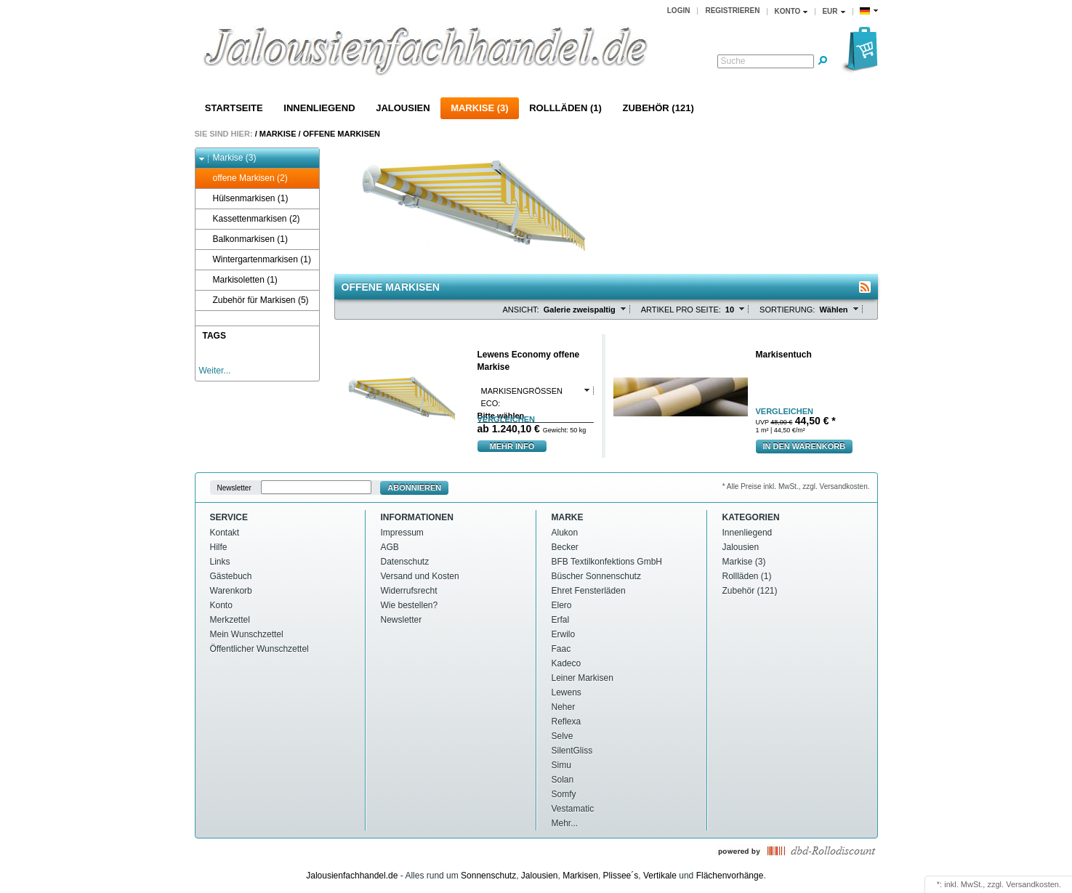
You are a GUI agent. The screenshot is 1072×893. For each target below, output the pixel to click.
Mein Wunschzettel (246, 634)
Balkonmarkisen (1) (243, 239)
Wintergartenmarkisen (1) (255, 259)
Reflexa (566, 721)
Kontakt (225, 533)
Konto (221, 605)
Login (678, 11)
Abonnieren (414, 487)
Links (220, 562)
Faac (561, 649)
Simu (561, 765)
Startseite (234, 107)
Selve (562, 736)
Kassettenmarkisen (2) (249, 219)
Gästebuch (231, 576)
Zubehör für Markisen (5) (254, 300)
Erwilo (564, 634)
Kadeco (566, 663)
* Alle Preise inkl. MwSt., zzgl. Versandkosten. (796, 486)
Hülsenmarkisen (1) (244, 198)
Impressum (402, 533)
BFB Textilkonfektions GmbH (607, 562)
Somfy (564, 794)
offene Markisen (341, 133)
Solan (563, 780)
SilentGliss (572, 750)
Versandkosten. (1033, 884)
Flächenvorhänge (730, 875)
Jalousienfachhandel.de (352, 875)
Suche (733, 61)
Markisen (580, 875)
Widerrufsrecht (409, 591)
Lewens (566, 692)
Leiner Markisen (582, 678)
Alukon (565, 533)
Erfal (561, 620)
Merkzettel (230, 620)
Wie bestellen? (409, 605)
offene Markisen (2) (243, 178)
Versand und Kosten (420, 576)
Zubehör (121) (657, 107)
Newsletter (234, 488)
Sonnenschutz (488, 875)
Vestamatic (573, 809)
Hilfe (218, 547)
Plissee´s (621, 875)
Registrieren (732, 11)
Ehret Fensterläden (589, 591)
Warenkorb (231, 591)
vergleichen (506, 420)
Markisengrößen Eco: (522, 397)
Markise (278, 133)
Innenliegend (319, 107)
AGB (390, 547)
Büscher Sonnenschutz (596, 576)
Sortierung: (787, 309)
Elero (562, 605)
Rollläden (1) (565, 107)
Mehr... (565, 823)
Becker (565, 547)
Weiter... (215, 370)
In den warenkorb (804, 446)
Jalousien (403, 107)
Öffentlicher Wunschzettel (259, 649)
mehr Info (512, 446)
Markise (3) (479, 107)
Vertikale (660, 875)
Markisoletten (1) (238, 280)
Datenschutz (405, 562)
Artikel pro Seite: (681, 309)
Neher (564, 707)
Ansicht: (521, 309)
